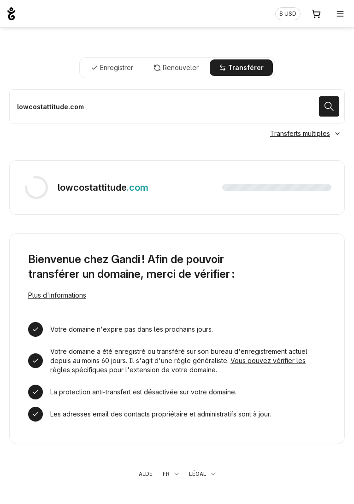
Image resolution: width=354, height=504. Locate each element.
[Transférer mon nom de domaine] (177, 106)
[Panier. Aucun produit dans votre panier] (316, 14)
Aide (146, 473)
